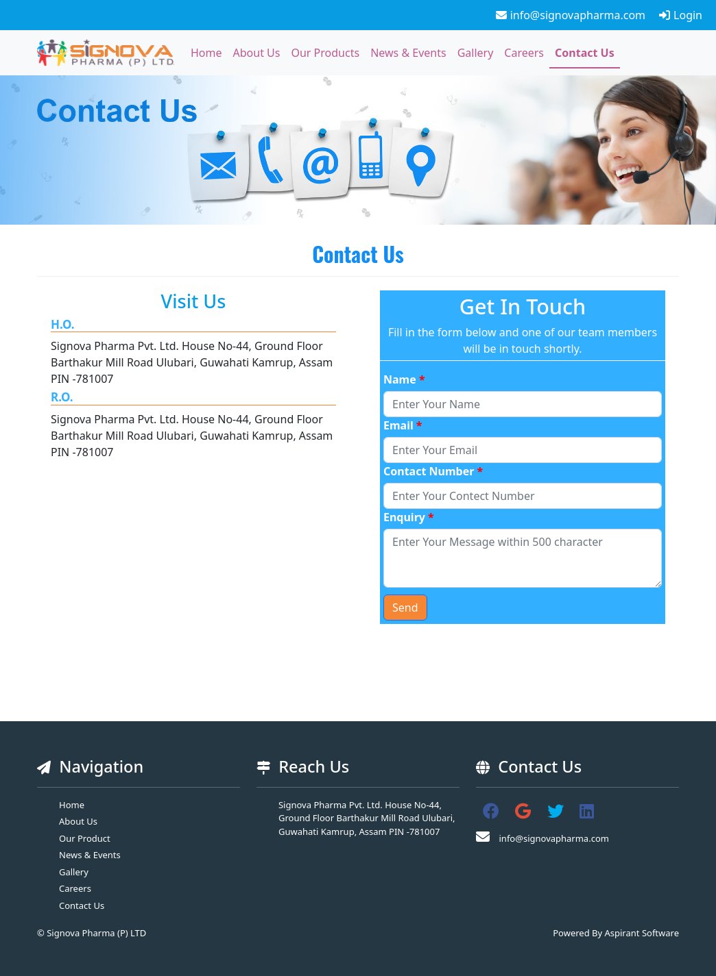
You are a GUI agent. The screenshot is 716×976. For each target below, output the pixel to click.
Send (405, 607)
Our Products (325, 52)
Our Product (84, 838)
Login (680, 15)
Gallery (475, 52)
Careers (524, 52)
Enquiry (408, 517)
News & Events (408, 52)
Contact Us (584, 52)
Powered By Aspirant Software (616, 933)
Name (404, 379)
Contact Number (433, 471)
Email (402, 425)
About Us (257, 52)
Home (206, 52)
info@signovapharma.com (570, 15)
